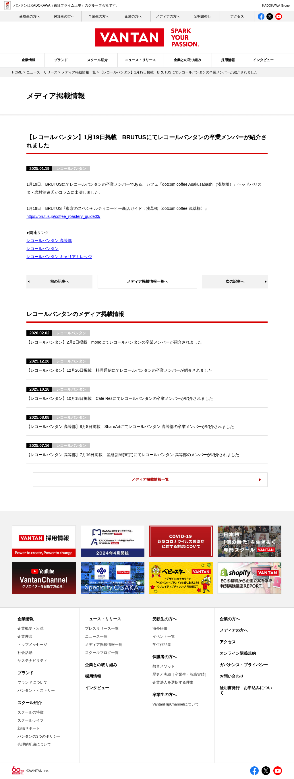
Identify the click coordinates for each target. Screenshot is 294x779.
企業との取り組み (187, 60)
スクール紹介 (97, 60)
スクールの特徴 (31, 712)
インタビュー (263, 60)
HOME (17, 72)
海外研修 (159, 628)
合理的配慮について (34, 744)
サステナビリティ (32, 660)
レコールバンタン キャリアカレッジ (59, 256)
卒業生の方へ (98, 16)
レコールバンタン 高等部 (49, 240)
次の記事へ (235, 281)
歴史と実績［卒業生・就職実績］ (180, 674)
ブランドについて (32, 682)
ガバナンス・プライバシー (244, 664)
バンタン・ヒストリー (36, 690)
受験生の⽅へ (29, 16)
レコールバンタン (42, 248)
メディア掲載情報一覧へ (147, 281)
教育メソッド (163, 666)
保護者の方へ (64, 16)
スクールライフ (31, 720)
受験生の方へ (164, 619)
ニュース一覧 (96, 636)
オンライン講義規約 (238, 653)
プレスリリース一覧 (102, 628)
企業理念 (25, 636)
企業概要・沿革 (31, 628)
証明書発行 (202, 16)
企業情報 (28, 60)
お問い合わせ (232, 676)
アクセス (237, 16)
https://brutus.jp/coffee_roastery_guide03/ (63, 216)
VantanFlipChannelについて (175, 704)
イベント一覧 (163, 636)
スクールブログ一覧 (102, 652)
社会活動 (25, 652)
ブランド (61, 60)
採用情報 (228, 60)
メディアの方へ (168, 16)
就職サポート (29, 728)
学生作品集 (161, 644)
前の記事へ (59, 281)
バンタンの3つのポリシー (39, 736)
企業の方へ (133, 16)
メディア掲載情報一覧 (78, 72)
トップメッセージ (32, 644)
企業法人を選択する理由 (173, 682)
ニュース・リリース (140, 60)
